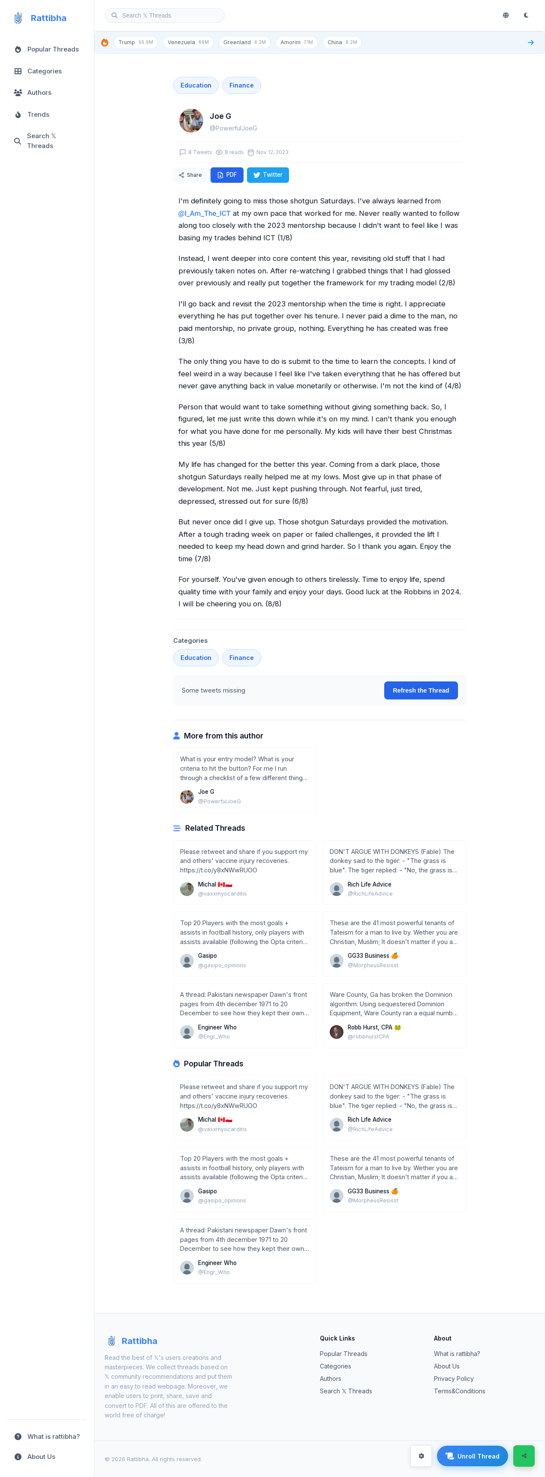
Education (196, 85)
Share (190, 175)
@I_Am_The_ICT (204, 213)
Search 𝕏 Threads (346, 1391)
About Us (447, 1366)
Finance (241, 85)
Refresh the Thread (421, 690)
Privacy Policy (454, 1378)
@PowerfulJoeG (233, 128)
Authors (330, 1378)
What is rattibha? (457, 1353)
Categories (335, 1366)
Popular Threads (343, 1353)
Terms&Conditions (459, 1391)
